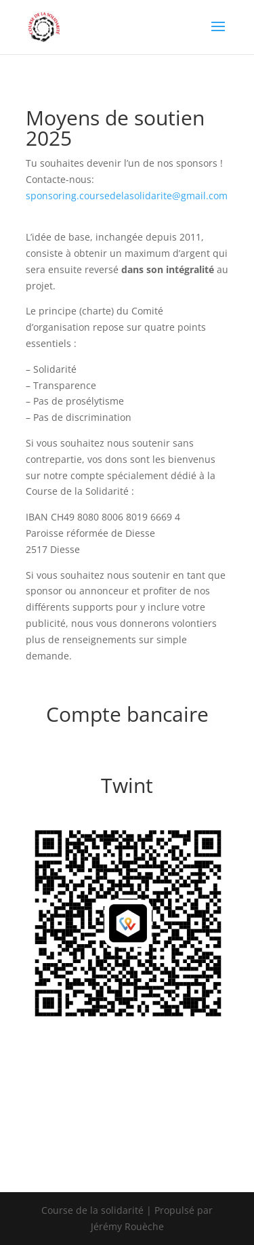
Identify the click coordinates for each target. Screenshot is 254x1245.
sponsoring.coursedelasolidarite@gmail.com (127, 195)
